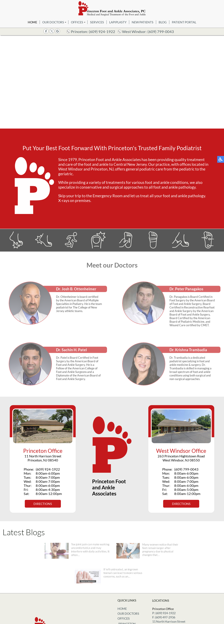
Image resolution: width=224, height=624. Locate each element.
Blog (163, 22)
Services (97, 22)
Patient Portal (184, 22)
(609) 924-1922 (102, 31)
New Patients (142, 22)
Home (32, 22)
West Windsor (130, 617)
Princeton (127, 612)
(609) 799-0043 (160, 31)
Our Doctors (53, 22)
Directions (41, 504)
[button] (106, 126)
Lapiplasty (117, 22)
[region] (112, 81)
